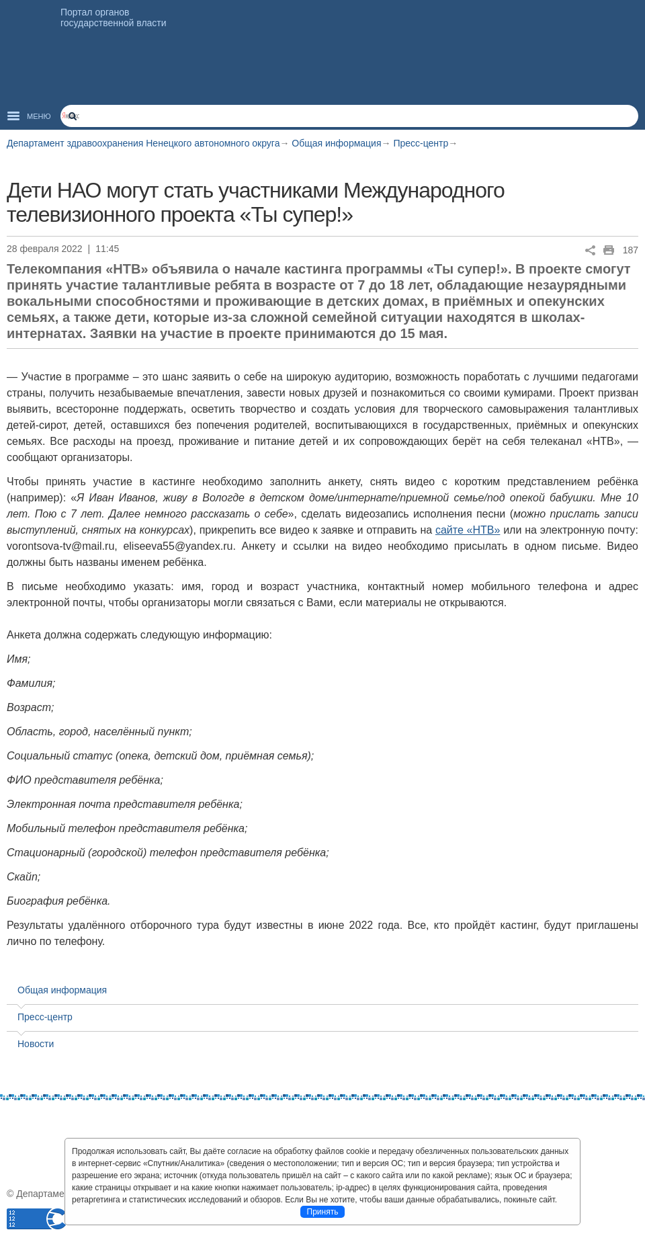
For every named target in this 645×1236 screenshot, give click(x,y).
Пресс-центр (420, 143)
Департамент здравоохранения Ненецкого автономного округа (143, 143)
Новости (35, 1043)
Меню (39, 116)
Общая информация (336, 143)
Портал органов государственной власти (113, 17)
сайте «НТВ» (467, 530)
